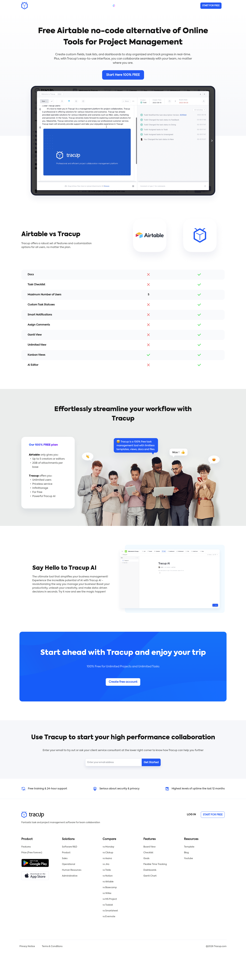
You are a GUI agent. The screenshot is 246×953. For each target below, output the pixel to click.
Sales (64, 858)
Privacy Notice (27, 946)
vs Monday (108, 847)
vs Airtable (108, 882)
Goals (146, 858)
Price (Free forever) (31, 853)
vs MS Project (110, 899)
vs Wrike (107, 893)
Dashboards (149, 870)
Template (189, 847)
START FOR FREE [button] (213, 815)
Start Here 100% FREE (123, 75)
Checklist (148, 853)
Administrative (70, 876)
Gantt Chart (150, 876)
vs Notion (108, 876)
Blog (186, 853)
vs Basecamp (110, 887)
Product (66, 853)
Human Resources (71, 870)
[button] (211, 6)
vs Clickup (108, 853)
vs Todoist (108, 905)
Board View (149, 847)
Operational (68, 864)
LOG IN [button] (191, 814)
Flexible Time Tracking (155, 864)
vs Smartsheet (110, 911)
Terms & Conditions (52, 946)
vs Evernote (109, 916)
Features (26, 847)
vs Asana (107, 858)
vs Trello (107, 870)
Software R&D (69, 847)
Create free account (123, 682)
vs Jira (106, 864)
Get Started (151, 762)
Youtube (188, 858)
